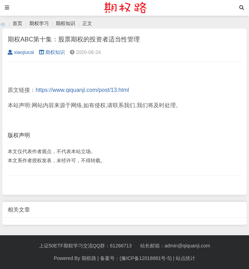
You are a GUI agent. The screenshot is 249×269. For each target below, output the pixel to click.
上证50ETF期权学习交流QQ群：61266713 (85, 245)
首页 (17, 23)
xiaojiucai (21, 52)
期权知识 (65, 23)
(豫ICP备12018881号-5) (146, 258)
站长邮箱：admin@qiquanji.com (175, 245)
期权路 (89, 258)
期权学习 (39, 23)
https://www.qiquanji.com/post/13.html (82, 90)
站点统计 (185, 258)
